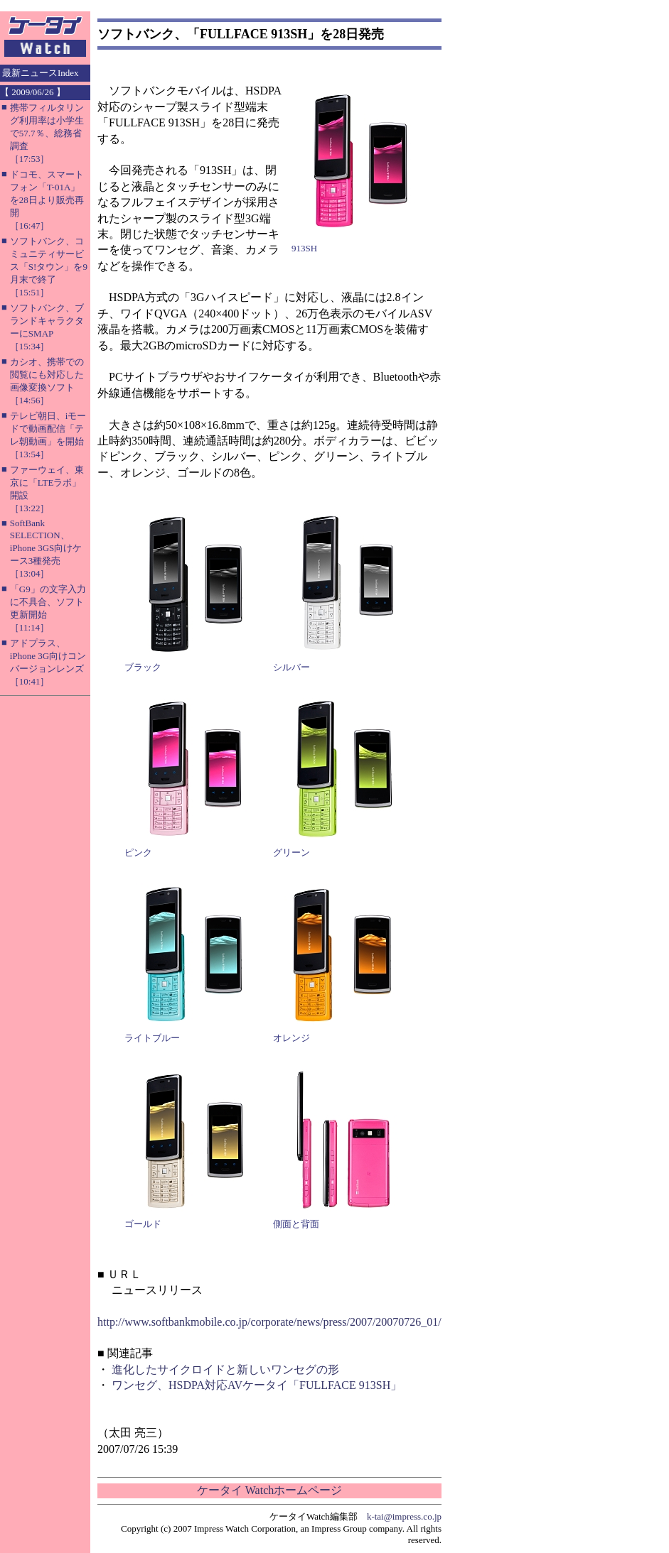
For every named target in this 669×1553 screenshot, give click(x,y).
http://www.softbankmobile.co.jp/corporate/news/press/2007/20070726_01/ (269, 1322)
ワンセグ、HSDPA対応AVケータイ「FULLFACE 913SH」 (257, 1385)
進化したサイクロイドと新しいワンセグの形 (225, 1369)
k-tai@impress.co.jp (404, 1516)
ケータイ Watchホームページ (269, 1490)
